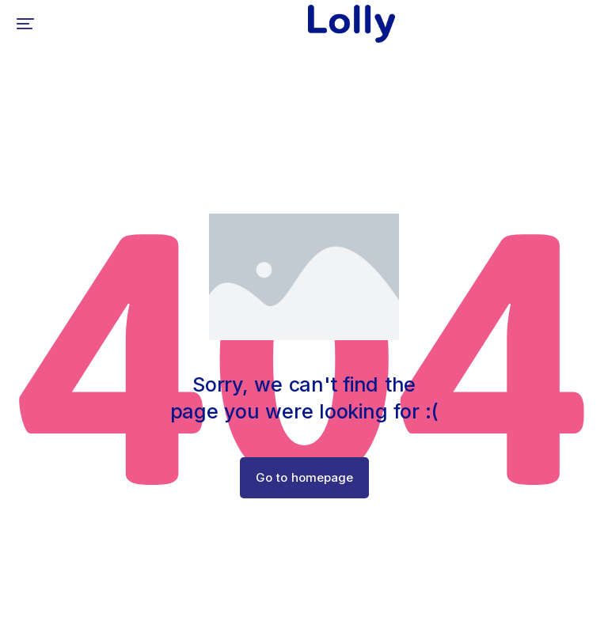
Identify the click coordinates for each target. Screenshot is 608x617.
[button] (25, 24)
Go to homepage (304, 477)
